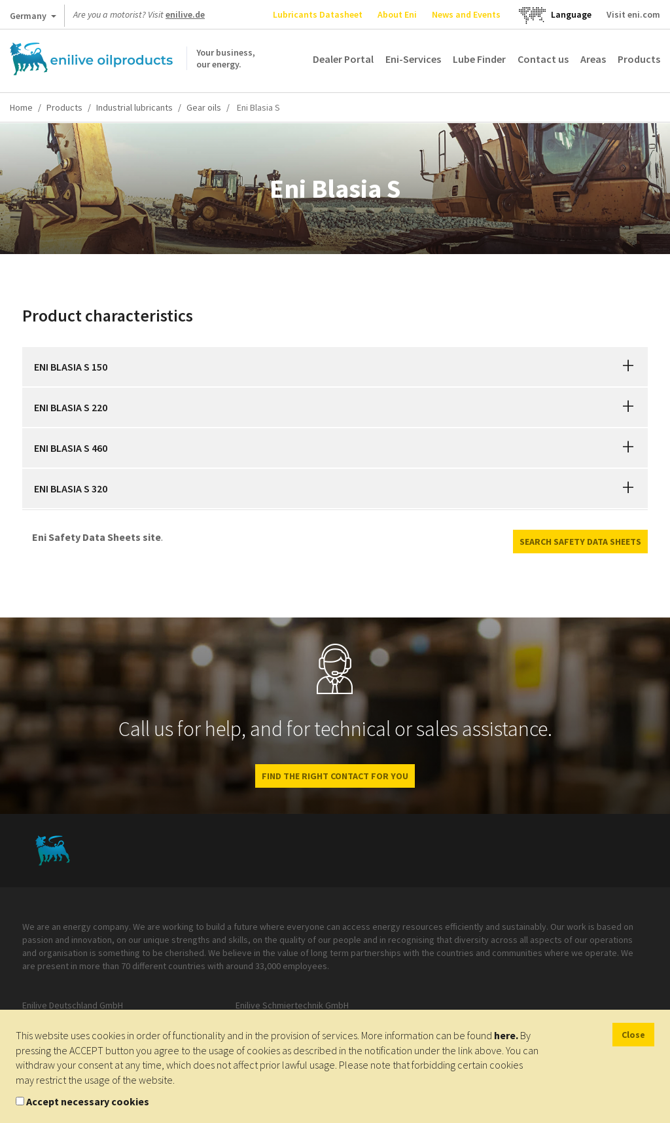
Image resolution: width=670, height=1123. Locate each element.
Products (639, 58)
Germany (33, 18)
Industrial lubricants (134, 107)
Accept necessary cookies (87, 1101)
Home (21, 107)
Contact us (543, 58)
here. (506, 1035)
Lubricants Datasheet (317, 14)
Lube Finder (479, 58)
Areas (593, 58)
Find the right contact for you (335, 776)
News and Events (466, 14)
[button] (628, 367)
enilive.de (185, 14)
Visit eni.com (633, 14)
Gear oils (203, 107)
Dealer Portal (343, 58)
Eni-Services (413, 58)
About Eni (397, 14)
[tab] (335, 366)
